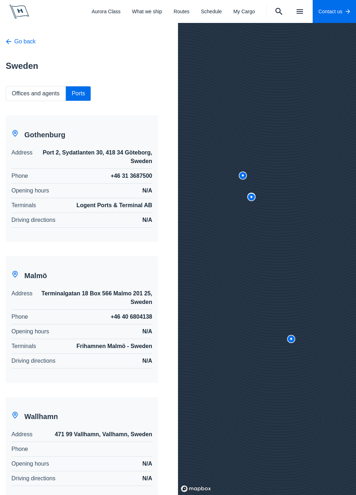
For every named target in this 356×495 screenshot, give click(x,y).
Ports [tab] (78, 93)
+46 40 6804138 (131, 317)
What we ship (147, 11)
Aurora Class (106, 11)
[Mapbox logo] (196, 489)
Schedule (211, 11)
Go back (21, 41)
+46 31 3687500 (131, 176)
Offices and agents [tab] (35, 93)
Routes (181, 11)
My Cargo (244, 11)
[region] (267, 259)
